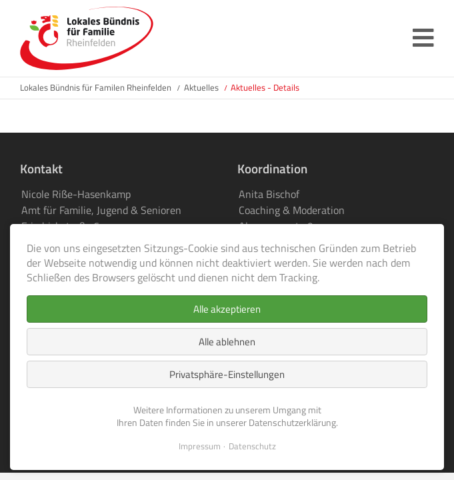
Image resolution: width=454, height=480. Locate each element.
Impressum (200, 446)
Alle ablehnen (227, 341)
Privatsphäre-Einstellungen (227, 374)
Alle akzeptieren (227, 309)
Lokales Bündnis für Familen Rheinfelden (95, 87)
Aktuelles (201, 87)
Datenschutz (252, 446)
